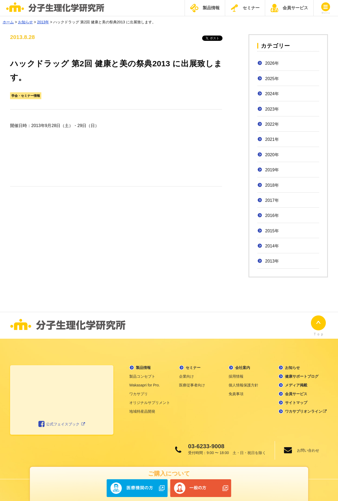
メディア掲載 (296, 385)
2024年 (272, 94)
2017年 (272, 200)
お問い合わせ (308, 450)
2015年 (272, 231)
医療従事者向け (192, 385)
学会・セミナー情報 (25, 96)
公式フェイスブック (61, 424)
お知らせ (292, 367)
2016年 (272, 215)
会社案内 (242, 367)
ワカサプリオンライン (306, 411)
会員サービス (289, 8)
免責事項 (236, 394)
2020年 (272, 155)
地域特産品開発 (142, 411)
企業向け (186, 376)
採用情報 (236, 376)
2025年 (272, 78)
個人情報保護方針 (243, 385)
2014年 (272, 246)
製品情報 (205, 8)
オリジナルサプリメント (149, 402)
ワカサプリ (138, 394)
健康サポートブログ (301, 376)
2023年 (272, 109)
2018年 (272, 185)
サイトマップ (296, 402)
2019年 (272, 170)
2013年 (272, 261)
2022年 (272, 124)
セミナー (245, 8)
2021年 (272, 139)
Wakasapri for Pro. (144, 385)
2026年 (272, 63)
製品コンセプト (142, 376)
